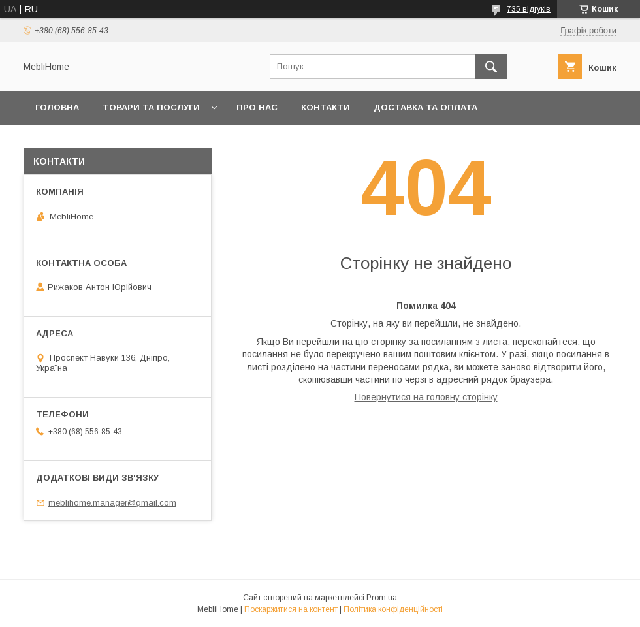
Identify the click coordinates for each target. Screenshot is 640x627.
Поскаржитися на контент (291, 609)
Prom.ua (381, 597)
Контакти (325, 107)
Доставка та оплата (425, 107)
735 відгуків (529, 9)
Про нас (257, 107)
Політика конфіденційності (393, 609)
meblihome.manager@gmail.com (112, 502)
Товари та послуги (151, 107)
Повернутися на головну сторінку (426, 397)
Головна (57, 107)
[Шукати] (491, 66)
